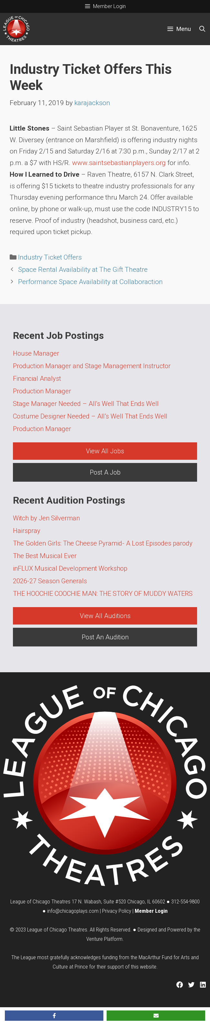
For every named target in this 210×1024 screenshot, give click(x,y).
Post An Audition (105, 637)
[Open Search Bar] (202, 29)
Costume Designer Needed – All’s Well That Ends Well (90, 416)
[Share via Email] (156, 1015)
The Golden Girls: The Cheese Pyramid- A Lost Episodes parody (103, 543)
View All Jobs (105, 451)
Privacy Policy (116, 911)
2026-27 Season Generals (50, 581)
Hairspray (26, 531)
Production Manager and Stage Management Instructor (92, 366)
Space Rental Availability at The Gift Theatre (83, 269)
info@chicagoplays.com (73, 911)
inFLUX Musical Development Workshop (70, 568)
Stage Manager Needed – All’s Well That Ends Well (86, 404)
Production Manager (42, 391)
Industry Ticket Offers (50, 257)
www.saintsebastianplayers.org (119, 163)
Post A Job (105, 472)
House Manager (36, 353)
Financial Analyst (37, 378)
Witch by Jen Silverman (46, 518)
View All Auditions (105, 616)
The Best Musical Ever (45, 556)
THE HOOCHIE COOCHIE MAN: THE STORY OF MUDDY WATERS (103, 593)
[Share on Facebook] (54, 1015)
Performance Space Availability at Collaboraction (90, 282)
